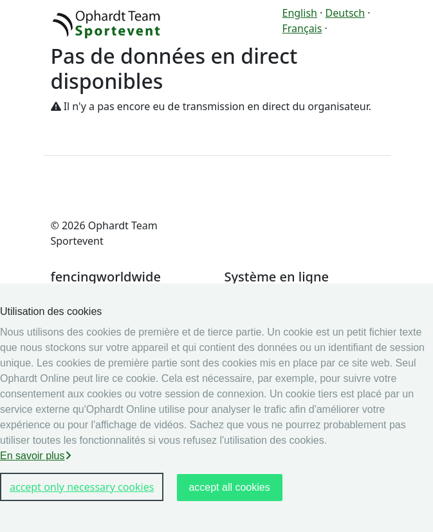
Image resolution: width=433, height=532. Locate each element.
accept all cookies (229, 487)
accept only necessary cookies (82, 487)
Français (302, 28)
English (299, 13)
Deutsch (345, 13)
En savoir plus (35, 455)
